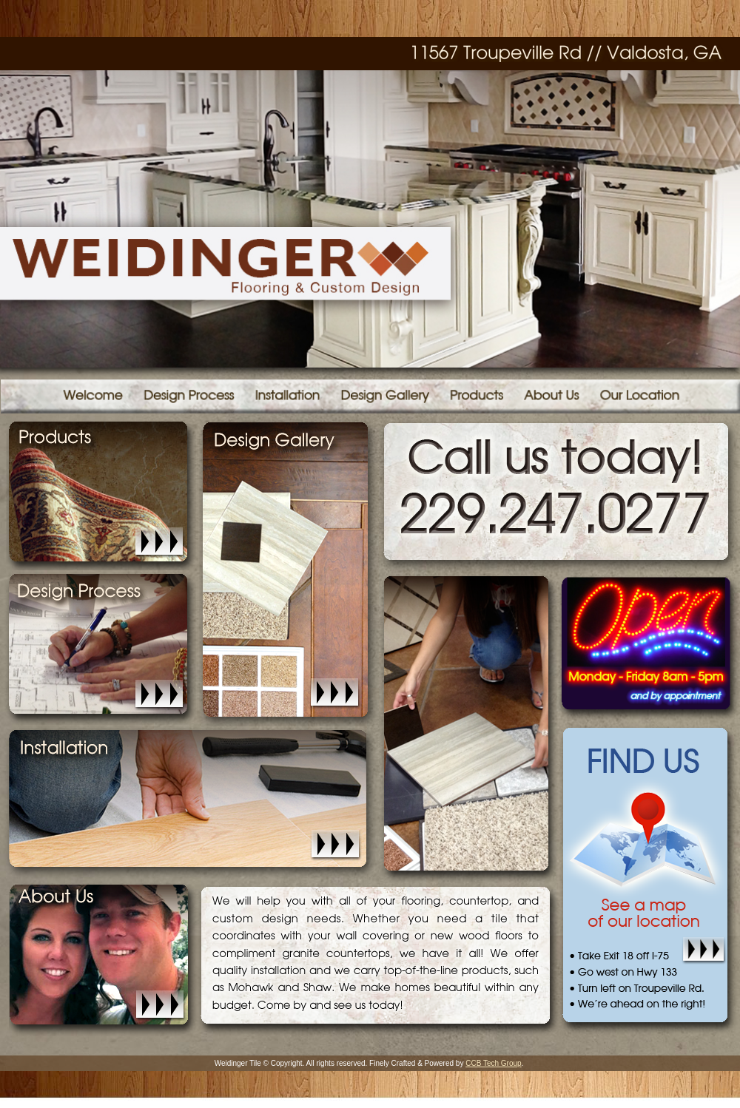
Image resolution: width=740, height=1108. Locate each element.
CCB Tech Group (493, 1063)
